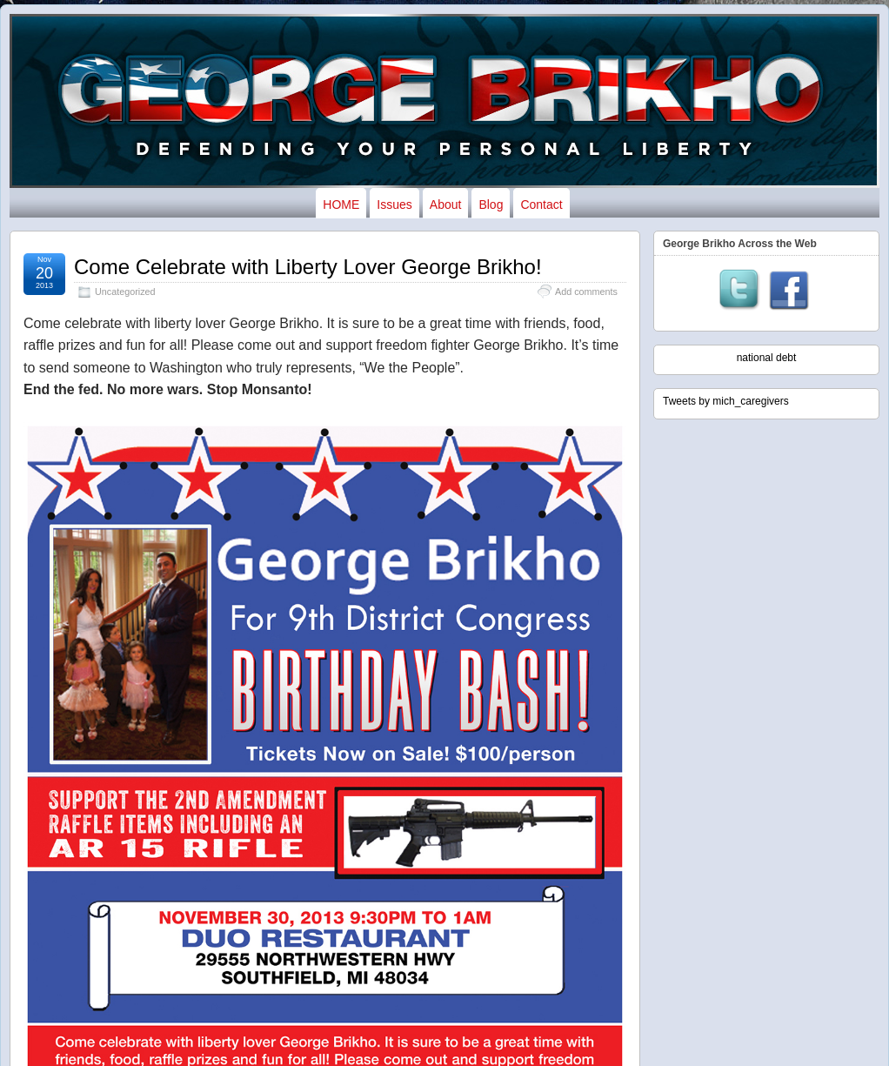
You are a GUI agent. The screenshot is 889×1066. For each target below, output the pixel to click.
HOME (341, 204)
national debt (767, 358)
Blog (490, 204)
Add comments (586, 291)
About (446, 204)
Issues (394, 204)
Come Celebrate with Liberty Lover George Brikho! (308, 266)
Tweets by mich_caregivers (726, 401)
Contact (541, 204)
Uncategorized (125, 291)
